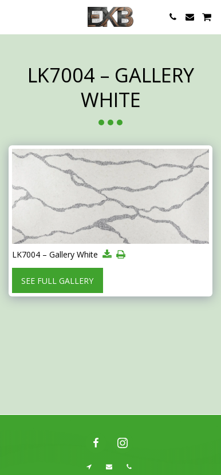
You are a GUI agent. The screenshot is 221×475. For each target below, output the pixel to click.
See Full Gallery (57, 280)
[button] (12, 16)
